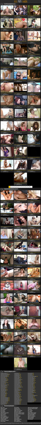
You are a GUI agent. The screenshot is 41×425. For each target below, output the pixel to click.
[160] (31, 377)
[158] (4, 389)
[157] (18, 392)
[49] (5, 376)
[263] (17, 393)
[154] (4, 373)
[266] (31, 391)
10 (25, 186)
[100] (4, 382)
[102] (4, 377)
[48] (3, 391)
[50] (5, 374)
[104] (18, 378)
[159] (4, 379)
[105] (5, 397)
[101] (18, 400)
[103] (32, 382)
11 (27, 186)
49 (29, 186)
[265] (18, 394)
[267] (18, 381)
